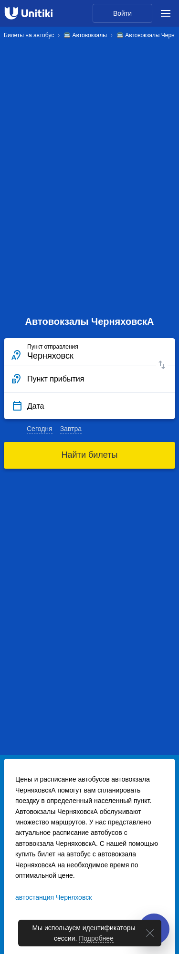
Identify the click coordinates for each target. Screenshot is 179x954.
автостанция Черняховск (53, 897)
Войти (122, 13)
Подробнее (96, 938)
